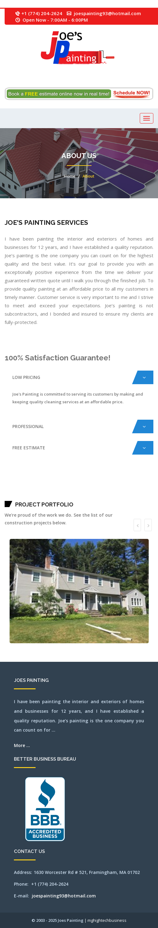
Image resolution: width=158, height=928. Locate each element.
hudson (17, 487)
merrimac (69, 487)
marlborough (46, 487)
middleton (72, 487)
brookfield (66, 480)
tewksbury (63, 495)
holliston (8, 487)
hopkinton (14, 487)
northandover (108, 487)
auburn (26, 480)
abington (9, 480)
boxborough (53, 480)
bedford (32, 480)
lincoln (33, 487)
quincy (5, 495)
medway (61, 487)
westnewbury (98, 495)
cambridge (76, 480)
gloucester (135, 480)
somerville (37, 495)
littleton (36, 487)
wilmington (111, 495)
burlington (72, 480)
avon (28, 480)
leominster (27, 487)
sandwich (20, 495)
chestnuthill (103, 480)
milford (76, 487)
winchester (115, 495)
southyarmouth (49, 495)
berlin (40, 480)
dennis (117, 480)
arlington (16, 480)
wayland (79, 495)
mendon (66, 487)
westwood (103, 495)
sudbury (61, 495)
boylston (56, 480)
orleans (136, 487)
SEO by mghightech (129, 495)
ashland (19, 480)
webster (82, 495)
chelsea (100, 480)
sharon (26, 495)
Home (69, 176)
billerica (45, 480)
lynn (40, 487)
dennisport (119, 480)
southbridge (45, 495)
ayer (29, 480)
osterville (139, 487)
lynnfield (43, 487)
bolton (48, 480)
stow (58, 495)
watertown (76, 495)
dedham (114, 480)
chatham (94, 480)
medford (58, 487)
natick (89, 487)
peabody (142, 487)
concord (112, 480)
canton (79, 480)
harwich (146, 480)
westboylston (93, 495)
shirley (30, 495)
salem (18, 495)
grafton (138, 480)
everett (123, 480)
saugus (23, 495)
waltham (72, 495)
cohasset (109, 480)
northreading (125, 487)
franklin (132, 480)
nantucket (86, 487)
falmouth (125, 480)
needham (92, 487)
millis (81, 487)
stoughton (56, 495)
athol (21, 480)
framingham (129, 480)
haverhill (148, 480)
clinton (107, 480)
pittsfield (148, 487)
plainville (151, 487)
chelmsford (97, 480)
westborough (89, 495)
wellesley (85, 495)
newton (101, 487)
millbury (78, 487)
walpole (70, 495)
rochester (15, 495)
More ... (22, 745)
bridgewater (63, 480)
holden (5, 487)
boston (50, 480)
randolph (8, 495)
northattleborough (112, 487)
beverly (43, 480)
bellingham (34, 480)
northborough (117, 487)
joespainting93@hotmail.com (107, 13)
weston (101, 495)
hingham (152, 480)
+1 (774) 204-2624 (41, 13)
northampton (104, 487)
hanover (141, 480)
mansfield (6, 480)
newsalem (97, 487)
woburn (118, 495)
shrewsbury (33, 495)
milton (84, 487)
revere (13, 495)
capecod (81, 480)
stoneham (53, 495)
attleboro (23, 480)
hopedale (11, 487)
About (88, 176)
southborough (41, 495)
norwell (131, 487)
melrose (63, 487)
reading (11, 495)
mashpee (50, 487)
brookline (69, 480)
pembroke (144, 487)
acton (11, 480)
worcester (120, 495)
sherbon (28, 495)
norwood (133, 487)
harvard (143, 480)
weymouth (107, 495)
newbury (94, 487)
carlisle (87, 480)
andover (13, 480)
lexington (30, 487)
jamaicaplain (20, 487)
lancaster (23, 487)
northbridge (121, 487)
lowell (39, 487)
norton (128, 487)
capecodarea (84, 480)
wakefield (67, 495)
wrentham (124, 495)
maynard (52, 487)
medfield (55, 487)
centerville (90, 480)
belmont (38, 480)
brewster (59, 480)
